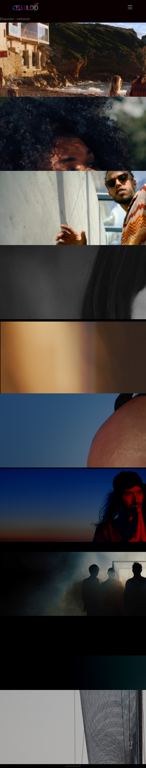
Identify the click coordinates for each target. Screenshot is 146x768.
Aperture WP (76, 766)
